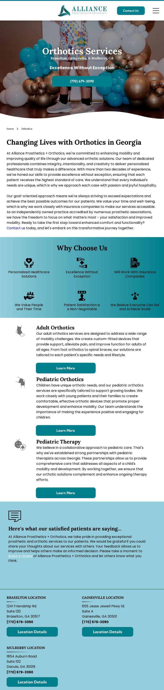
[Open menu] (156, 10)
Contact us (16, 228)
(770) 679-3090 (20, 622)
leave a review (20, 555)
